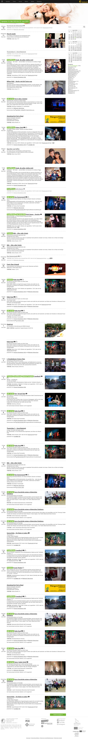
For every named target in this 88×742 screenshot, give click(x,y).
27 (69, 39)
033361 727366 (20, 110)
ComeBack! (37, 376)
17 (73, 59)
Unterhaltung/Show (72, 72)
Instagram (61, 724)
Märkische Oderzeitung (19, 29)
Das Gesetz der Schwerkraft (15, 26)
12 (80, 34)
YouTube (60, 722)
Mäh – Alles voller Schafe (20, 233)
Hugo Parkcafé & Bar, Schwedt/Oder (19, 258)
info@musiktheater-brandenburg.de (32, 209)
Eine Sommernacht (19, 197)
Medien (26, 1)
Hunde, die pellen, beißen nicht (24, 60)
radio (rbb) (17, 55)
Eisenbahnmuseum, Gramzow (18, 575)
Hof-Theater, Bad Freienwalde (18, 206)
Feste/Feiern (71, 76)
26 (71, 50)
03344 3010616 (20, 209)
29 (73, 39)
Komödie (70, 77)
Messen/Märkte (71, 74)
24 (73, 60)
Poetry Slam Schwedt (13, 264)
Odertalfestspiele (72, 81)
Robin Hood (16, 279)
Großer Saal (14, 38)
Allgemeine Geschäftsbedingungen (46, 738)
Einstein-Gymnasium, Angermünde (19, 515)
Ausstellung (70, 82)
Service (20, 1)
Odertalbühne (15, 384)
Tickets (14, 1)
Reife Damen (19, 189)
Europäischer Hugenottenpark (21, 328)
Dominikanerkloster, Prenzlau (18, 638)
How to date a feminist (20, 99)
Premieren (70, 93)
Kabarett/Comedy (72, 73)
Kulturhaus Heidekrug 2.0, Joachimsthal (20, 106)
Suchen (32, 1)
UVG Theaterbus (71, 84)
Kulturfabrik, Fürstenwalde (17, 317)
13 (69, 36)
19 (71, 49)
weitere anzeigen (58, 714)
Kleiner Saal (14, 89)
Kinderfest (10, 324)
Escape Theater (17, 568)
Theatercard (45, 27)
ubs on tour (70, 86)
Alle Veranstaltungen (72, 65)
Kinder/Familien (71, 69)
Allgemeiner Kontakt (58, 738)
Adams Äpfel (19, 127)
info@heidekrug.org (29, 110)
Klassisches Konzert (72, 90)
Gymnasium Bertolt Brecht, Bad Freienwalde (21, 624)
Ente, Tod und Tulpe (19, 393)
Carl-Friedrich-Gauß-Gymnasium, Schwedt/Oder (22, 502)
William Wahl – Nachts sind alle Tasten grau (19, 81)
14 (75, 47)
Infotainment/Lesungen (73, 71)
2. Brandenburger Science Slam (16, 359)
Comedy (70, 80)
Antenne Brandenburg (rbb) (20, 77)
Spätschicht (70, 91)
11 (69, 47)
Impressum (28, 738)
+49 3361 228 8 (20, 320)
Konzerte (70, 68)
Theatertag (70, 85)
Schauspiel (70, 67)
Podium (13, 269)
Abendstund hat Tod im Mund (15, 116)
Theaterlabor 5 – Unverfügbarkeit (16, 52)
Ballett (69, 89)
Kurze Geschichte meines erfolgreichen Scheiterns (29, 509)
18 (69, 49)
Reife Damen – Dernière (33, 214)
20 (69, 37)
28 (71, 39)
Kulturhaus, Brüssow (16, 404)
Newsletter (39, 1)
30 (75, 39)
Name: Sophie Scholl (20, 662)
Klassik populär (11, 34)
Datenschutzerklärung (35, 738)
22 (77, 49)
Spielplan (8, 1)
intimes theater (15, 27)
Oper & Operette (71, 88)
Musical (70, 78)
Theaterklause (15, 75)
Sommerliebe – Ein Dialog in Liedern (17, 533)
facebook (61, 720)
